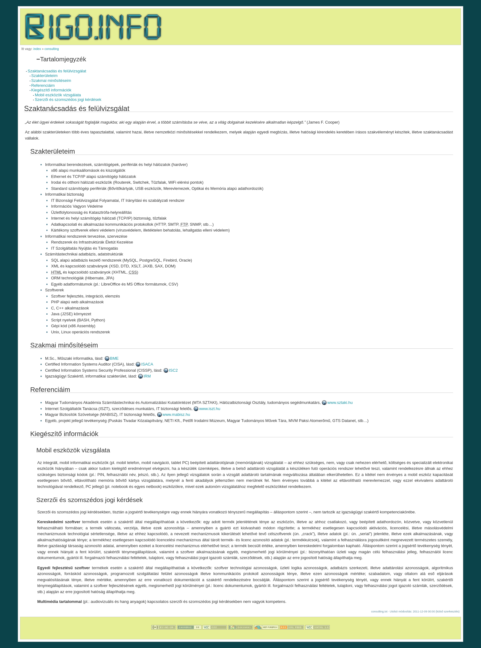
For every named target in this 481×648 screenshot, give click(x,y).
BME (114, 358)
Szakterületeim (44, 75)
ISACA (147, 364)
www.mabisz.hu (176, 414)
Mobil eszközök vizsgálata (58, 95)
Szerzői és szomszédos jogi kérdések (68, 99)
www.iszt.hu (209, 408)
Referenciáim (43, 85)
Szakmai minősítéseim (51, 80)
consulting (51, 49)
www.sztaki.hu (339, 402)
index (37, 49)
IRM (147, 376)
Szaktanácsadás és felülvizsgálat (57, 71)
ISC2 (173, 370)
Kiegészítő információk (51, 90)
